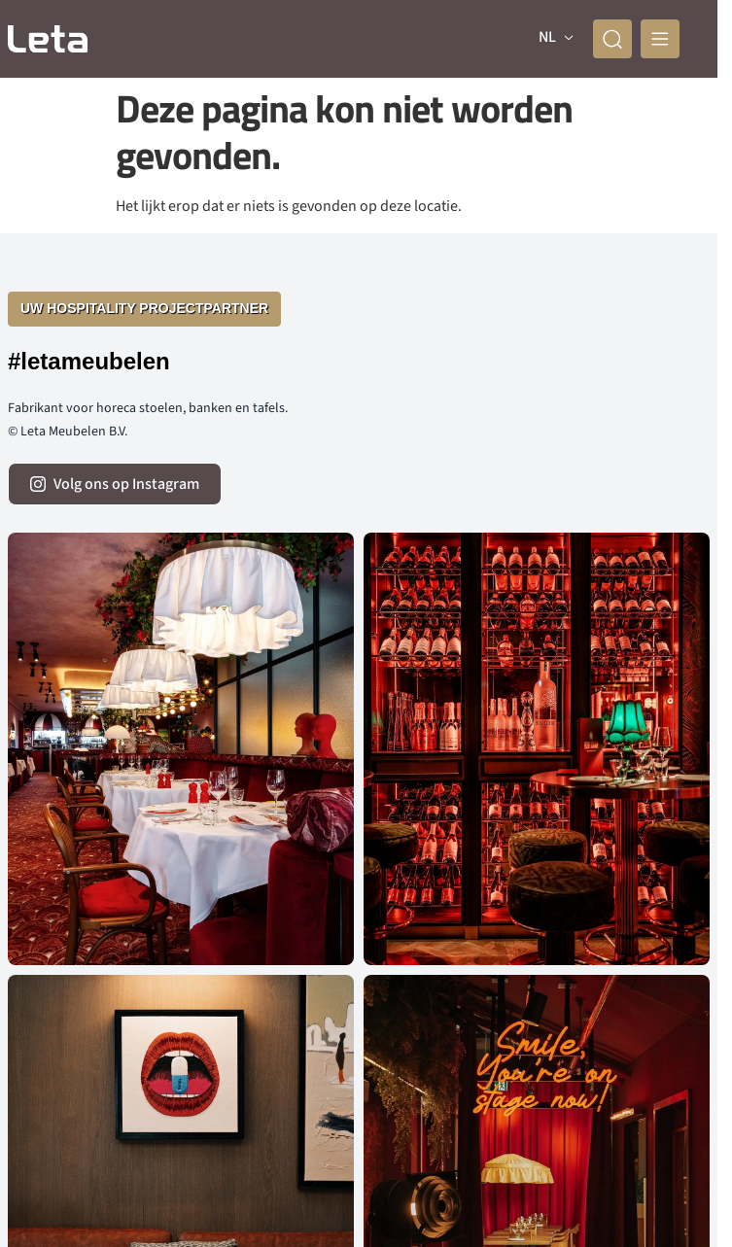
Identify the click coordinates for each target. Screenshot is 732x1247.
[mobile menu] (660, 39)
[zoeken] (612, 39)
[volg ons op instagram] (115, 484)
